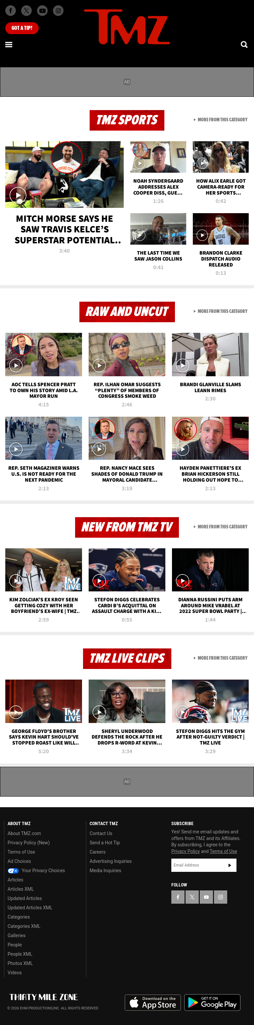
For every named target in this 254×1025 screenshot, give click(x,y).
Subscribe (229, 865)
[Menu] (9, 44)
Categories (19, 917)
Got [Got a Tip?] (22, 28)
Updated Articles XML (30, 907)
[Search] (244, 44)
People (15, 944)
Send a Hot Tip (105, 842)
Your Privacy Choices (36, 870)
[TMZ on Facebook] (10, 10)
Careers (98, 852)
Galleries (16, 935)
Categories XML (24, 926)
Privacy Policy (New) (29, 842)
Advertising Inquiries (111, 861)
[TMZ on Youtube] (42, 10)
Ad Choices (19, 861)
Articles (15, 879)
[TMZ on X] (26, 10)
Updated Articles (25, 898)
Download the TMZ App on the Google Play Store (212, 1002)
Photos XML (20, 963)
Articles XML (21, 889)
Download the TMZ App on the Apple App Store (153, 1003)
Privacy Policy (185, 851)
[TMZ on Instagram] (58, 10)
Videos (15, 972)
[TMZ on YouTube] (206, 897)
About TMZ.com (24, 833)
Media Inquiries (105, 870)
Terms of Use (21, 852)
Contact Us (101, 833)
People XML (20, 954)
